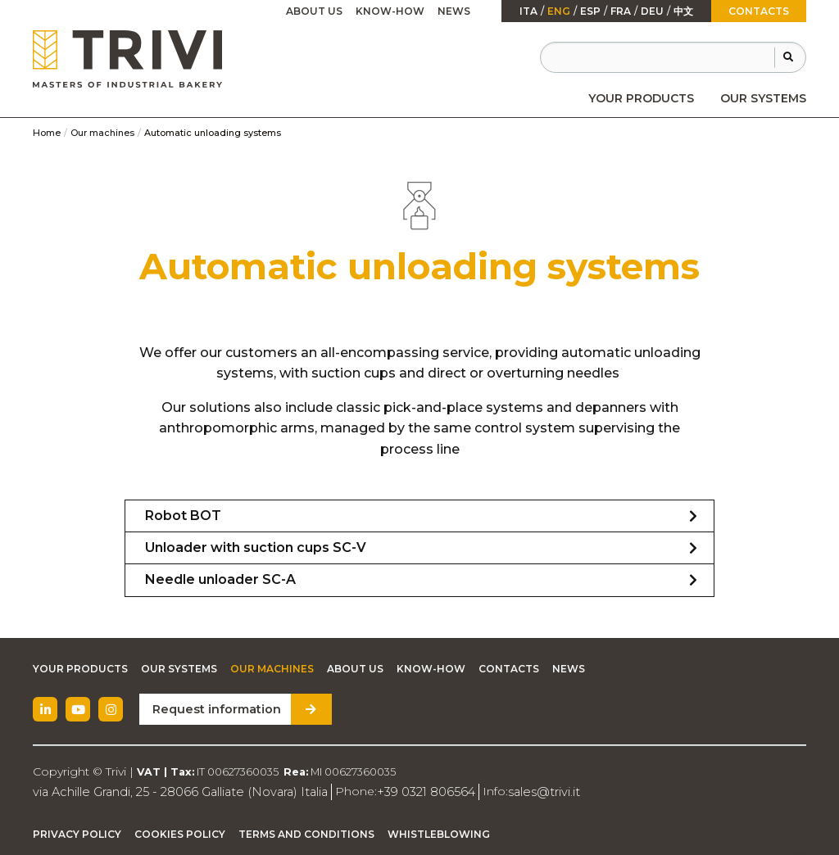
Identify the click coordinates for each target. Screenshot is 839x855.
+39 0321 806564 (412, 791)
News (454, 11)
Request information (213, 709)
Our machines (102, 132)
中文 (683, 11)
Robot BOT (183, 515)
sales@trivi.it (526, 791)
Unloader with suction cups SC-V (255, 547)
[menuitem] (641, 98)
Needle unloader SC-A (220, 579)
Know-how (390, 11)
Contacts (758, 11)
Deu (652, 11)
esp (590, 11)
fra (620, 11)
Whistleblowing (439, 833)
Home (47, 132)
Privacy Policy (77, 833)
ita (528, 11)
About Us (314, 11)
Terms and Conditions (306, 833)
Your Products (641, 98)
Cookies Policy (179, 833)
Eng (558, 11)
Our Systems (763, 98)
